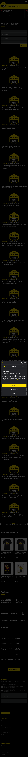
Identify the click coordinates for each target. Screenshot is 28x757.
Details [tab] (14, 366)
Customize (14, 389)
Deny (14, 393)
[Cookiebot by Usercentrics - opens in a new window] (20, 363)
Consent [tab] (5, 366)
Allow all (14, 385)
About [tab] (22, 366)
